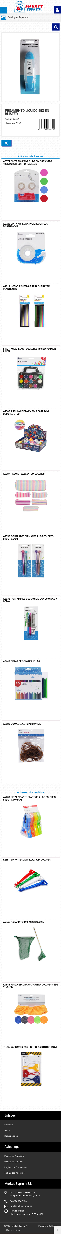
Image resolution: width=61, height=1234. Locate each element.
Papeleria (23, 17)
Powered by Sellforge (47, 1226)
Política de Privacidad (14, 1156)
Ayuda (7, 1130)
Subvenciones (11, 1136)
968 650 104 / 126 (18, 1201)
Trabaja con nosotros (14, 1173)
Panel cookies (13, 1230)
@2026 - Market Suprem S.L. (16, 1226)
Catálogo (12, 17)
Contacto (8, 1124)
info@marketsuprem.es (21, 1206)
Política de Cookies (13, 1161)
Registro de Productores (15, 1167)
